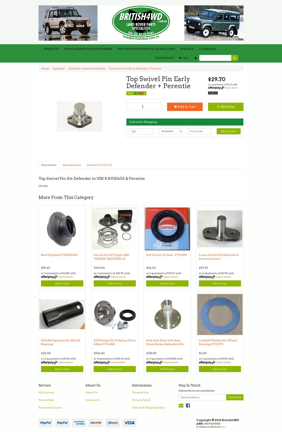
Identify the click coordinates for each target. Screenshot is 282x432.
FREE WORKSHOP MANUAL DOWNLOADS (146, 48)
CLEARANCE (207, 48)
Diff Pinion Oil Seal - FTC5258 (166, 255)
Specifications (72, 164)
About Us (91, 392)
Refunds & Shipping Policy (149, 407)
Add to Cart (185, 107)
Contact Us (92, 400)
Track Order (46, 400)
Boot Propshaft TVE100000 (59, 255)
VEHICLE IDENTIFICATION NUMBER (88, 48)
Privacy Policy (141, 400)
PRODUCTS (51, 48)
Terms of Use (140, 392)
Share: (136, 93)
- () (184, 57)
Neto (222, 427)
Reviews (99, 164)
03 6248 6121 (165, 57)
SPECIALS (187, 48)
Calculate (228, 131)
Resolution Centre (50, 407)
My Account (46, 392)
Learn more (231, 87)
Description (48, 164)
